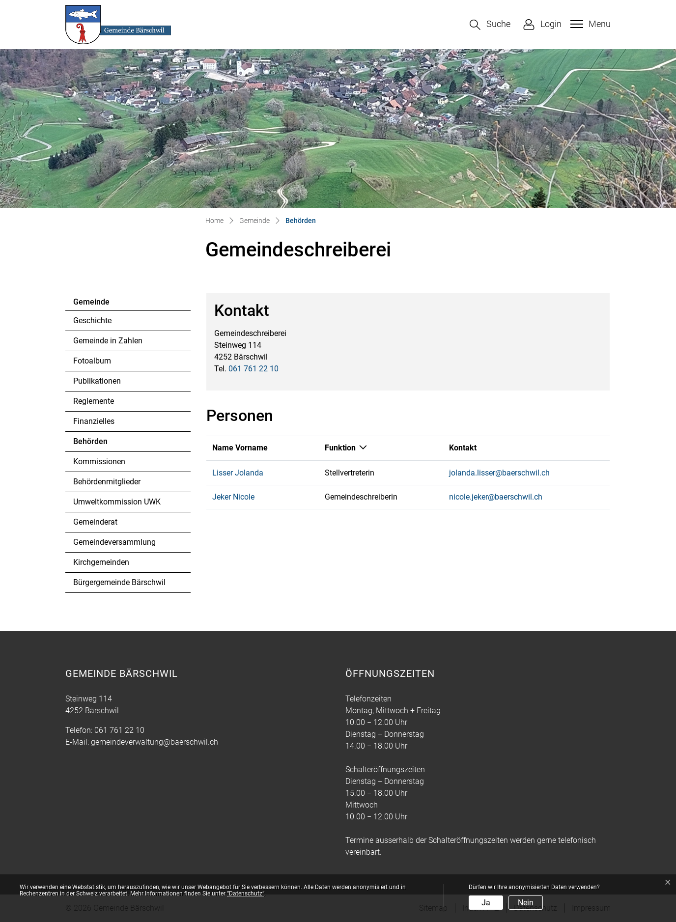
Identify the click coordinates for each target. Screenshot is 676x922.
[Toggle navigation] (589, 24)
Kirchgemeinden (101, 562)
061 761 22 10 (253, 368)
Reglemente (93, 401)
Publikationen (97, 381)
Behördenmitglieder (107, 481)
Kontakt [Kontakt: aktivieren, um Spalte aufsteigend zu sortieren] (463, 447)
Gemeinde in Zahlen (107, 340)
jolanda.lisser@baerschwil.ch (499, 472)
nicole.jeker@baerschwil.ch (495, 497)
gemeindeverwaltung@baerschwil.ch (154, 742)
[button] (490, 24)
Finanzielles (93, 421)
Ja (485, 902)
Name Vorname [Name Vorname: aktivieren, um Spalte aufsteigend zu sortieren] (240, 447)
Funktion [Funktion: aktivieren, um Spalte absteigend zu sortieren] (340, 447)
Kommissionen (99, 461)
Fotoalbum (92, 360)
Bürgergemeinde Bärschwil (119, 582)
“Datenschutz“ (245, 893)
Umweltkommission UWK (117, 501)
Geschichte (92, 320)
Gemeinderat (95, 522)
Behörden (100, 444)
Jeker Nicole (233, 497)
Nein (526, 902)
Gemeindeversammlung (114, 542)
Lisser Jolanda (237, 472)
